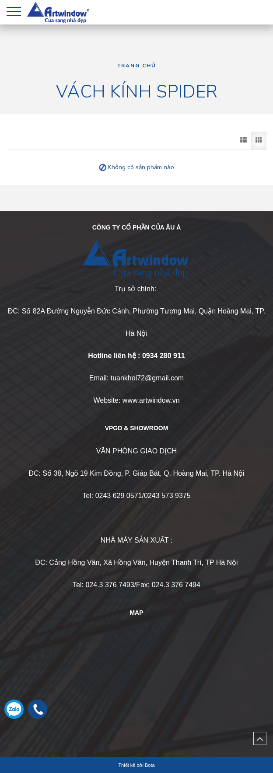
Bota (150, 765)
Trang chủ (136, 65)
